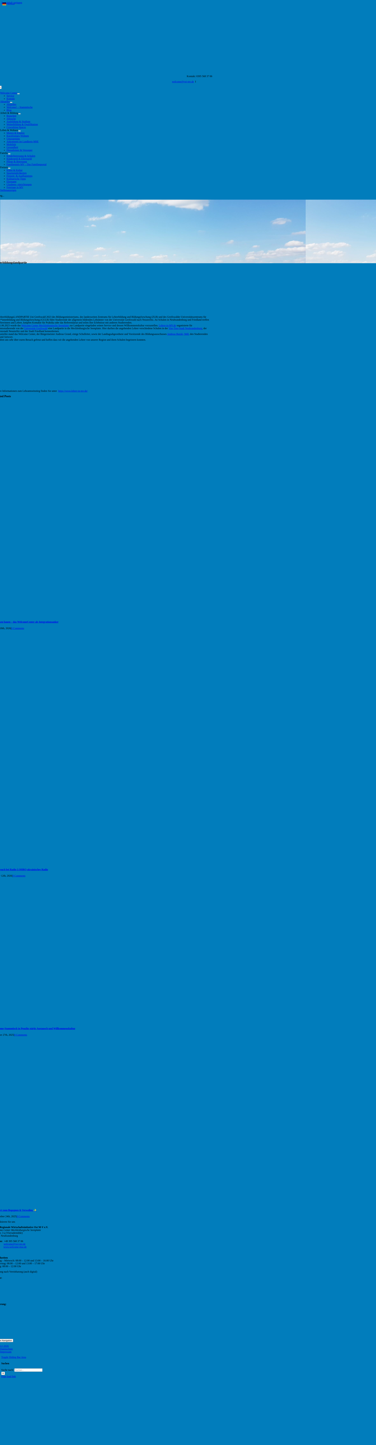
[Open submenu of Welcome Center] (18, 93)
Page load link (8, 1376)
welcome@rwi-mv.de (183, 81)
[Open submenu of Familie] (9, 153)
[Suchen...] (28, 1370)
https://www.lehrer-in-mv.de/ (73, 391)
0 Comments (17, 628)
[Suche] (3, 1373)
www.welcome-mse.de (15, 1247)
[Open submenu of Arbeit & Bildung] (19, 113)
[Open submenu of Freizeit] (9, 168)
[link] (45, 325)
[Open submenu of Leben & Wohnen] (19, 130)
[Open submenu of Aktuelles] (11, 102)
